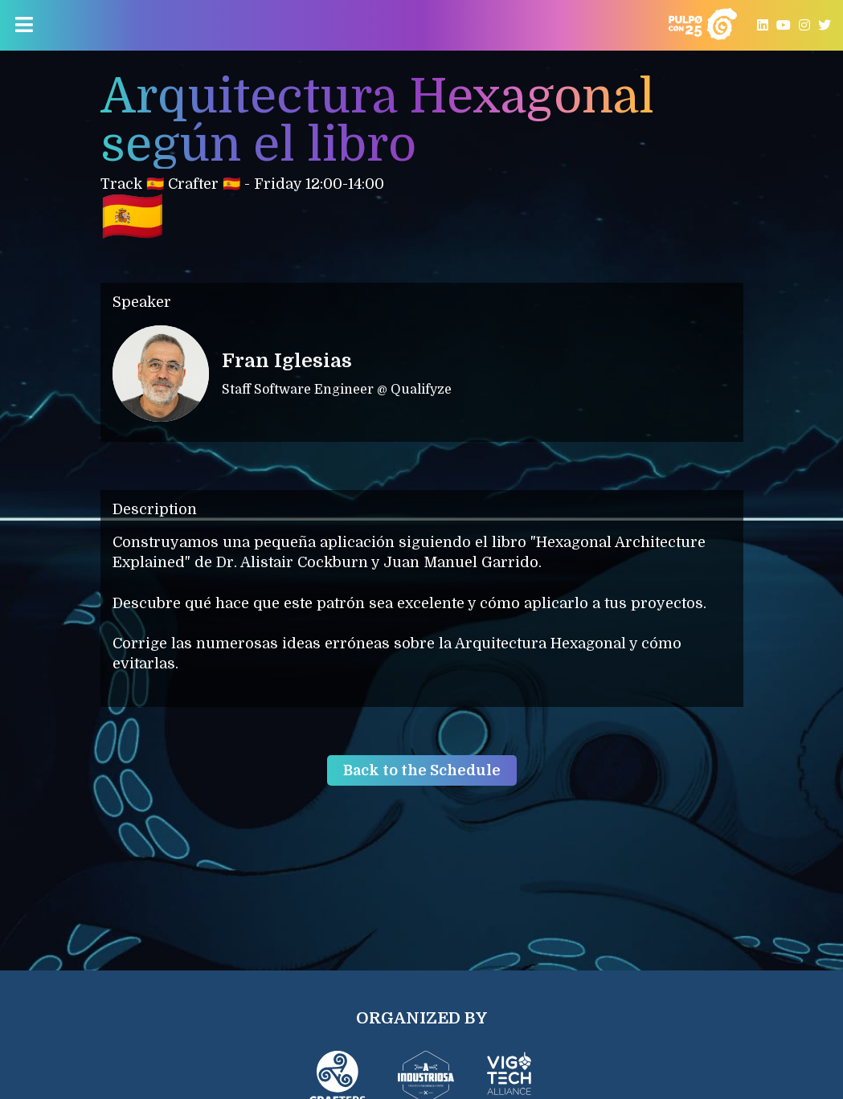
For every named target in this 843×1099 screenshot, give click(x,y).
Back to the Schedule (422, 770)
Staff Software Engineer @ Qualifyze (337, 389)
